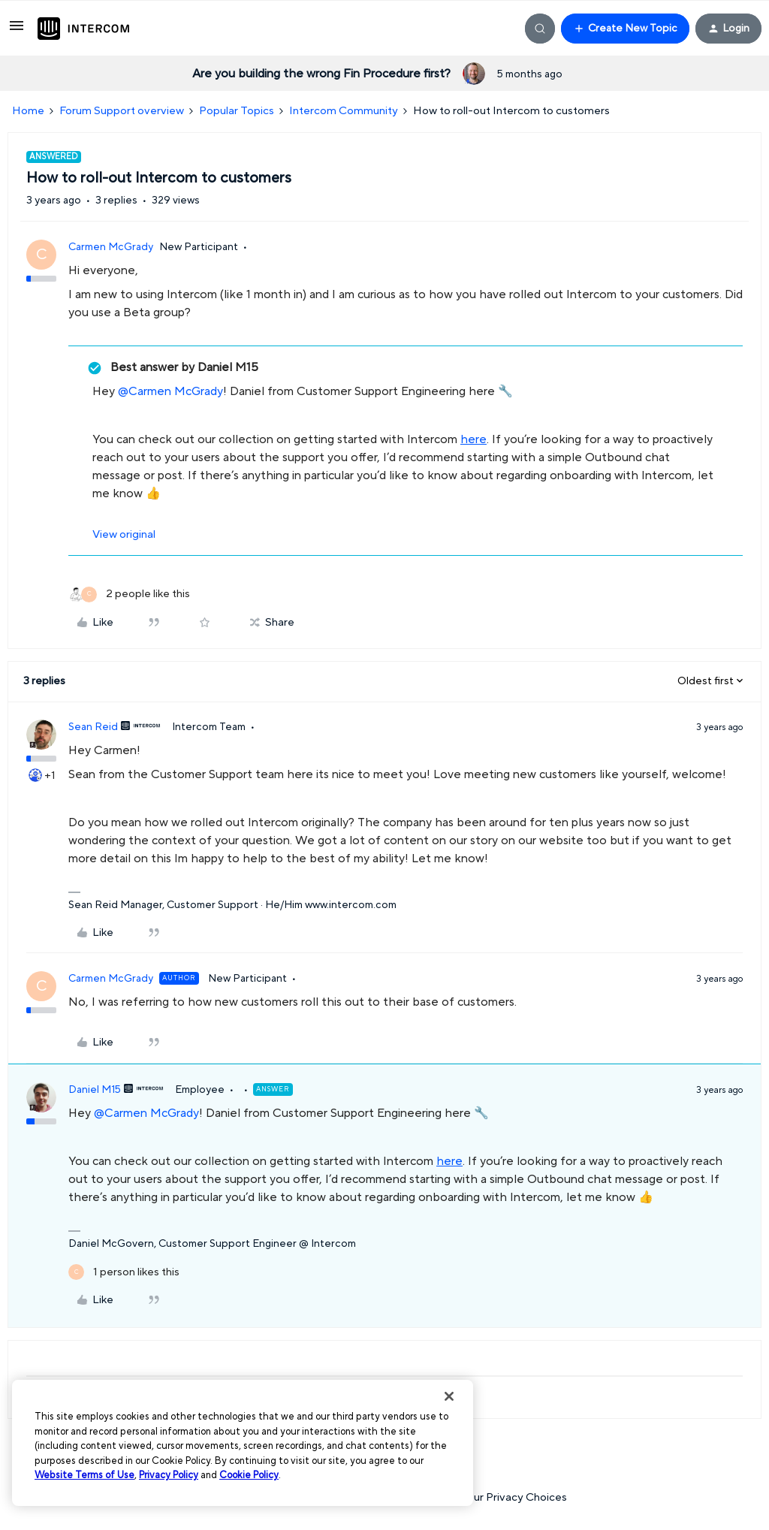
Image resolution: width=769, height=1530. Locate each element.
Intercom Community (343, 111)
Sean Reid (93, 727)
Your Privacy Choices (506, 1497)
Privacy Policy (168, 1475)
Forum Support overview (121, 111)
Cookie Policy (249, 1475)
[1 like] (123, 1272)
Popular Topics (236, 111)
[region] (242, 1443)
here (473, 439)
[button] (17, 31)
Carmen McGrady (110, 247)
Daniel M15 (94, 1090)
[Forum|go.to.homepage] (83, 29)
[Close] (449, 1396)
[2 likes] (129, 594)
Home (28, 111)
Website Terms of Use (84, 1475)
